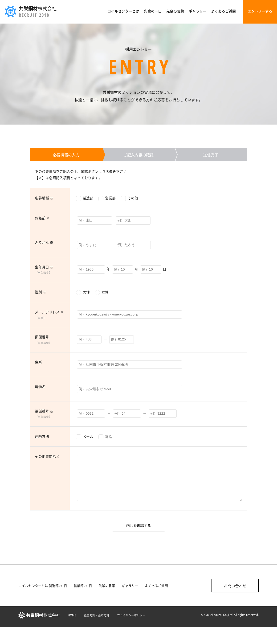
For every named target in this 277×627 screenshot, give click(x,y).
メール (88, 436)
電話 (108, 436)
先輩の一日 (153, 11)
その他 (132, 198)
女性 (105, 292)
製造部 (88, 198)
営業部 (110, 198)
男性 (86, 292)
